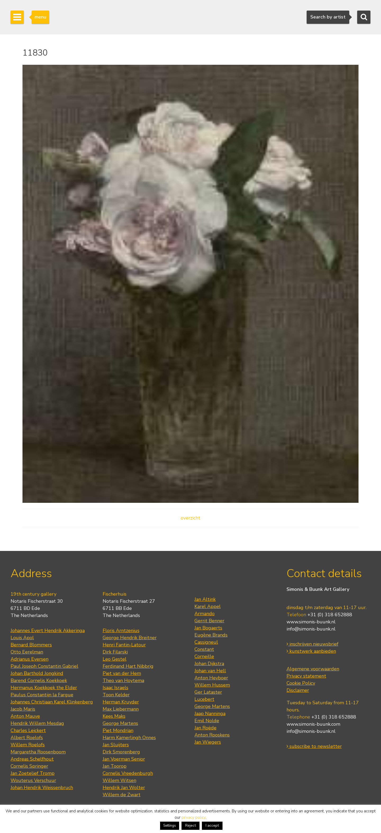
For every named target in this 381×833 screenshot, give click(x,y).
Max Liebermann (121, 709)
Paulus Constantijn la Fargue (42, 695)
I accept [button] (212, 825)
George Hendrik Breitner (130, 637)
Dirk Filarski (115, 652)
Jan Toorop (114, 766)
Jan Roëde (205, 728)
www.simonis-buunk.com (313, 724)
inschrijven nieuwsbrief (312, 644)
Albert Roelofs (27, 737)
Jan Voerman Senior (124, 759)
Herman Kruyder (121, 702)
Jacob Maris (23, 709)
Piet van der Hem (122, 673)
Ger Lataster (208, 692)
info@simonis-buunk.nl (311, 629)
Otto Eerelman (27, 652)
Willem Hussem (212, 685)
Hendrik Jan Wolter (124, 787)
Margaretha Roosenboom (38, 752)
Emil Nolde (206, 720)
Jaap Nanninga (209, 713)
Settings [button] (169, 825)
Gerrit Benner (209, 621)
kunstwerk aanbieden (311, 651)
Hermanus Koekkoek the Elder (44, 687)
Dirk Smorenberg (121, 752)
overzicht (190, 518)
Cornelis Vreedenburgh (128, 773)
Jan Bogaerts (208, 628)
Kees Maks (114, 716)
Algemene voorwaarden (313, 669)
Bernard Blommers (31, 645)
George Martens (120, 723)
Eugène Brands (211, 635)
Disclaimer (298, 690)
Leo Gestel (114, 659)
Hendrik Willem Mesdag (37, 723)
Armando (204, 613)
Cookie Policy (301, 683)
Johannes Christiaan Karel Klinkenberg (52, 702)
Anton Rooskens (212, 735)
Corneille (204, 656)
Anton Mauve (25, 716)
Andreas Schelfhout (32, 759)
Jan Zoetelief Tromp (33, 773)
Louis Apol (22, 637)
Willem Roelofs (28, 745)
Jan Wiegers (207, 742)
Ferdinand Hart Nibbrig (128, 666)
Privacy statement (306, 676)
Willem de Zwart (121, 794)
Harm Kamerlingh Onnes (129, 737)
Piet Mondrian (118, 730)
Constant (204, 649)
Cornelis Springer (29, 766)
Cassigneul (206, 642)
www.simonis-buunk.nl (311, 622)
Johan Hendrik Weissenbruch (42, 787)
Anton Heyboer (211, 678)
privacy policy (194, 817)
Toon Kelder (116, 695)
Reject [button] (190, 825)
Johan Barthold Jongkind (37, 673)
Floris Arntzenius (121, 630)
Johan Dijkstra (209, 663)
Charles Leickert (28, 730)
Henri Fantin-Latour (124, 645)
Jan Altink (205, 599)
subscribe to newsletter (314, 746)
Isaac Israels (115, 687)
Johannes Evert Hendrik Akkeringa (48, 630)
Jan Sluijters (116, 745)
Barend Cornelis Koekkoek (39, 680)
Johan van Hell (210, 671)
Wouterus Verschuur (33, 780)
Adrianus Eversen (29, 659)
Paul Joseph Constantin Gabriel (44, 666)
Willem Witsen (119, 780)
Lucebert (204, 699)
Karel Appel (207, 606)
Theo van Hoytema (123, 680)
